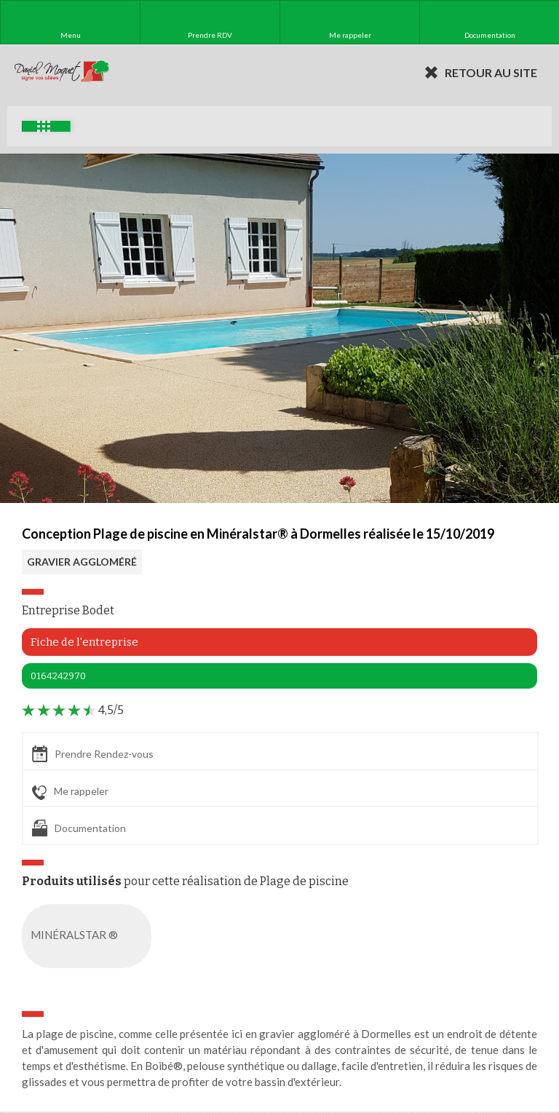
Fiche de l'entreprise (84, 642)
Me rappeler (70, 792)
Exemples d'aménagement (43, 126)
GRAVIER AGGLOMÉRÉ (82, 561)
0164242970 (58, 675)
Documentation (79, 828)
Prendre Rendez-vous (93, 753)
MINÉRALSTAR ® (89, 936)
